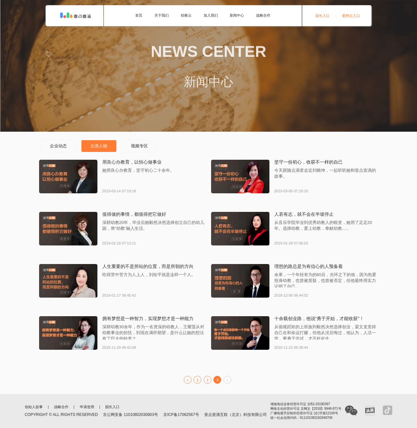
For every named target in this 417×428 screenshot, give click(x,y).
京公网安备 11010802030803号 (130, 414)
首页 (138, 15)
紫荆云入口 (351, 16)
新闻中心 (237, 15)
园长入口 (322, 16)
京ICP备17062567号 (181, 414)
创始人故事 (34, 407)
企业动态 (58, 145)
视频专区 (139, 145)
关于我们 (161, 15)
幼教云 (186, 15)
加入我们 (211, 15)
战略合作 (263, 15)
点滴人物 (98, 145)
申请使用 (87, 407)
